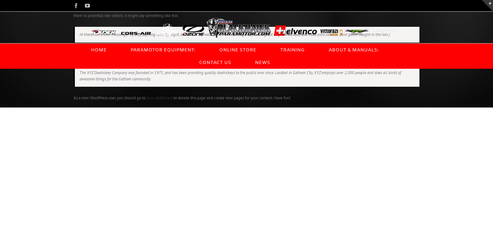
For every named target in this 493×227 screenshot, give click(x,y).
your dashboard (160, 98)
